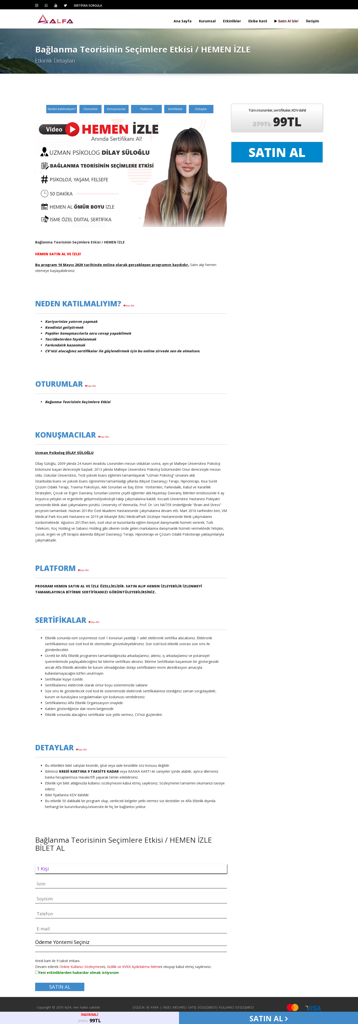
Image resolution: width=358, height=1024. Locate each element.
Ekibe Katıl (257, 21)
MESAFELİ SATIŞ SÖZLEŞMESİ (194, 1007)
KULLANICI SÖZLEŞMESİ (236, 1007)
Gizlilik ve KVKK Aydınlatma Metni (133, 966)
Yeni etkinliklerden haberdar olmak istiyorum (78, 972)
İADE (166, 1007)
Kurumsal (207, 21)
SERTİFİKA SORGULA (88, 5)
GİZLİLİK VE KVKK (146, 1007)
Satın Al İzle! (286, 21)
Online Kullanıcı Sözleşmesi (81, 966)
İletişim (312, 21)
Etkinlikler (232, 21)
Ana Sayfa (183, 21)
